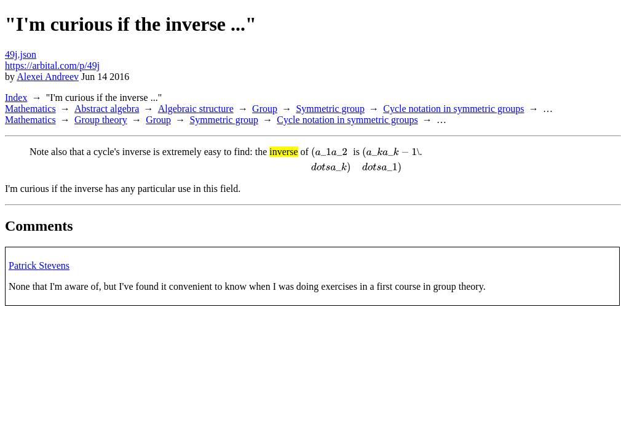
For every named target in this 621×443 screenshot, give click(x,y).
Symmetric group (330, 108)
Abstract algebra (106, 108)
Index (16, 97)
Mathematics (30, 108)
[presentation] (330, 160)
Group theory (100, 119)
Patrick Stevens (39, 265)
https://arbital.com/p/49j (52, 65)
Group (264, 108)
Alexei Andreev (48, 76)
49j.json (20, 54)
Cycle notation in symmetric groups (453, 108)
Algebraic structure (196, 108)
